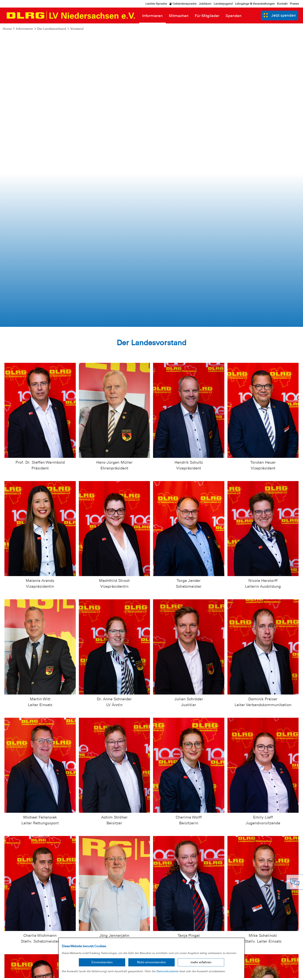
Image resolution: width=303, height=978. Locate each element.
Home (7, 29)
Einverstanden (102, 962)
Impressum (12, 972)
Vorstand (76, 29)
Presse (294, 3)
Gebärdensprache (183, 3)
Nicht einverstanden (151, 962)
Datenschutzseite (168, 971)
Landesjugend (223, 3)
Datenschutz (33, 972)
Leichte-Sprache (156, 3)
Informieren (24, 29)
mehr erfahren (201, 962)
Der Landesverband (51, 29)
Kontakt (282, 3)
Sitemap (51, 972)
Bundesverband (287, 972)
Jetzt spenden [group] (279, 15)
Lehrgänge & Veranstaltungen (255, 3)
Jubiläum (205, 3)
